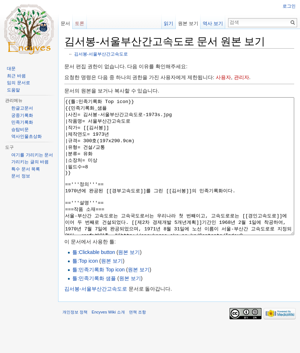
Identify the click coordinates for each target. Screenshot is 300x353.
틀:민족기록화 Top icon (98, 297)
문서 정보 (20, 175)
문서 (65, 23)
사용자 (223, 77)
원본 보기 (129, 279)
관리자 (241, 77)
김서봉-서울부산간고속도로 (101, 54)
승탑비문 (20, 129)
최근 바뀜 (16, 75)
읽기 (168, 23)
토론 (79, 23)
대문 (11, 68)
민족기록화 (22, 122)
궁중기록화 (22, 115)
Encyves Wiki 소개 (108, 339)
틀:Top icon (85, 288)
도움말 (13, 90)
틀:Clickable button (93, 279)
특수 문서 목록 (25, 169)
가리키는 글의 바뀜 (30, 161)
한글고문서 (22, 108)
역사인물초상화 (26, 136)
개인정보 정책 (75, 339)
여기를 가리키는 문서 (32, 154)
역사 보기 (213, 23)
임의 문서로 (18, 82)
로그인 (289, 6)
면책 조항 (137, 339)
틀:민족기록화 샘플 (94, 305)
